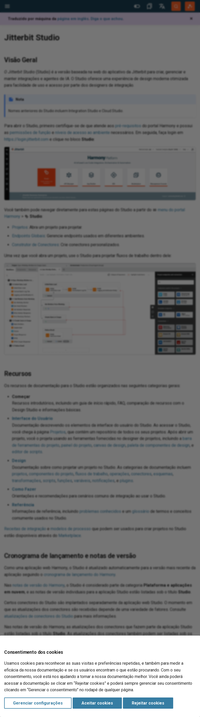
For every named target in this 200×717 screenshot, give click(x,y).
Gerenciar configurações (38, 703)
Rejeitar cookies (148, 703)
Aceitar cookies (97, 703)
